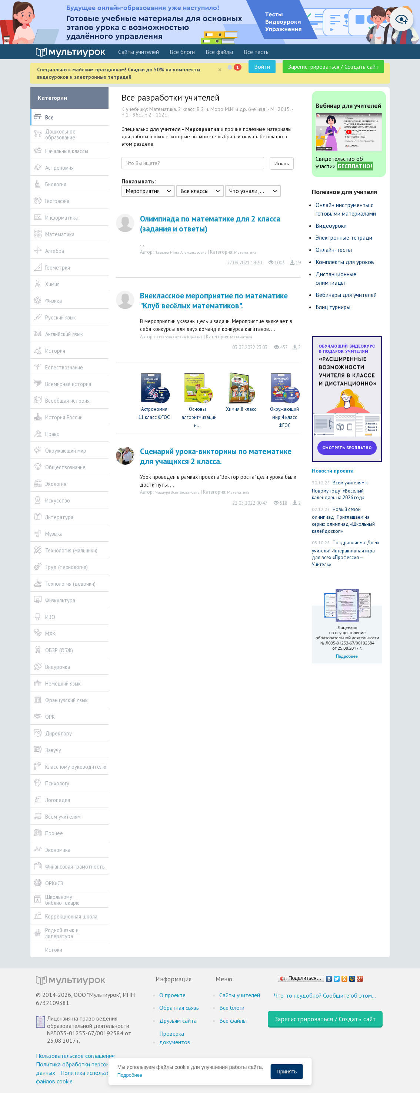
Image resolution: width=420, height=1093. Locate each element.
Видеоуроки (331, 225)
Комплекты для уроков (345, 261)
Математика (245, 252)
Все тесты (257, 51)
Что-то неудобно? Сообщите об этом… (325, 995)
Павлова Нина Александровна (180, 252)
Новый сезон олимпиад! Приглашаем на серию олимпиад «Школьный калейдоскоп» (343, 520)
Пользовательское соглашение (75, 1055)
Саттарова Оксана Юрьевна (178, 336)
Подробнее (129, 1075)
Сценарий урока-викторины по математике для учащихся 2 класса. (215, 456)
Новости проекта (333, 470)
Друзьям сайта (178, 1020)
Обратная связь (179, 1007)
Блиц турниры (333, 307)
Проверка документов (174, 1038)
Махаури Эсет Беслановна (177, 492)
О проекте (172, 995)
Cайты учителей (138, 51)
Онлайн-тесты (334, 249)
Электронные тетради (344, 237)
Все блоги (182, 51)
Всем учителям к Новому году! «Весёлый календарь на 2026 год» (340, 490)
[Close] (220, 70)
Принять (287, 1072)
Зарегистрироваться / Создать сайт (333, 66)
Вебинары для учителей (346, 294)
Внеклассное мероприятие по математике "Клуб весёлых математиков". (214, 301)
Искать (281, 163)
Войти (262, 66)
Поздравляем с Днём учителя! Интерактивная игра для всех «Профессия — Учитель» (345, 553)
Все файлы (219, 51)
